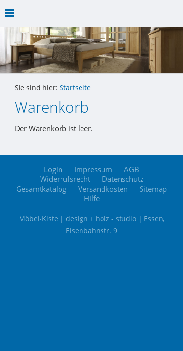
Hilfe (92, 198)
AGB (131, 169)
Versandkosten (103, 189)
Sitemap (153, 189)
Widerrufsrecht (65, 179)
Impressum (93, 169)
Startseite (75, 87)
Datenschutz (122, 179)
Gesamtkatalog (41, 189)
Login (53, 169)
